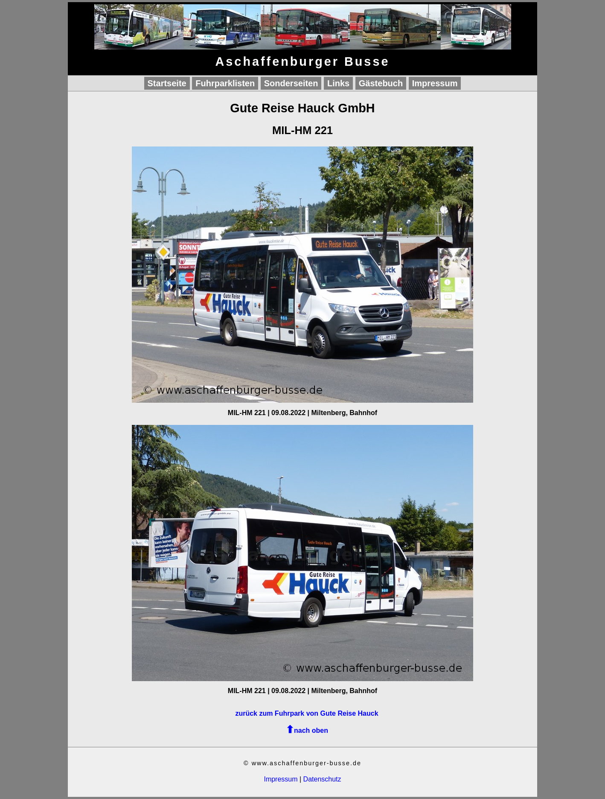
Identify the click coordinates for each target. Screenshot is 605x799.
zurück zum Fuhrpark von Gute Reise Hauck (306, 713)
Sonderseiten (291, 83)
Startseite (167, 83)
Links (338, 83)
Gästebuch (381, 83)
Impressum (435, 83)
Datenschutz (322, 779)
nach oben (311, 730)
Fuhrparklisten (225, 83)
